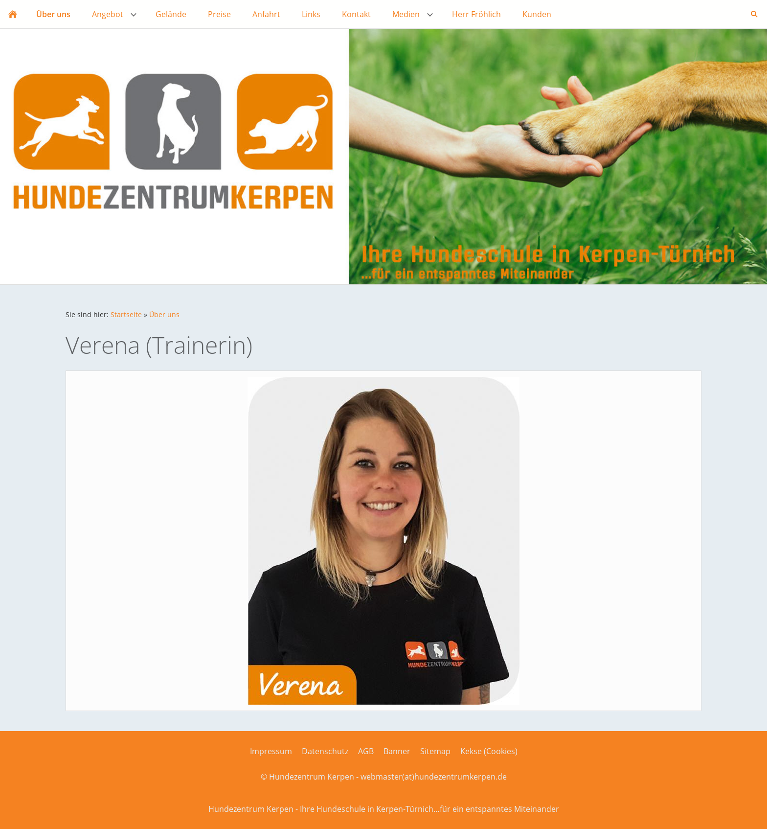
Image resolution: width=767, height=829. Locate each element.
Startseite (126, 314)
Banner (397, 751)
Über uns (164, 314)
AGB (366, 751)
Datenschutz (325, 751)
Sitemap (435, 751)
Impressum (271, 751)
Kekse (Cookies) (489, 751)
